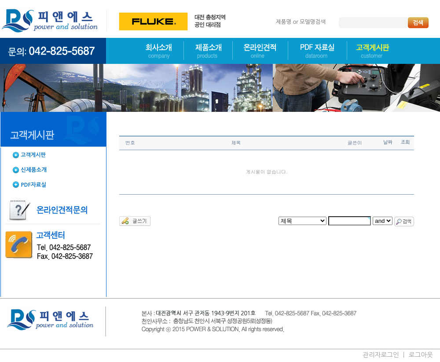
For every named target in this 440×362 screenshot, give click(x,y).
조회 (405, 142)
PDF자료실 (33, 185)
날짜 (387, 142)
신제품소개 (34, 170)
